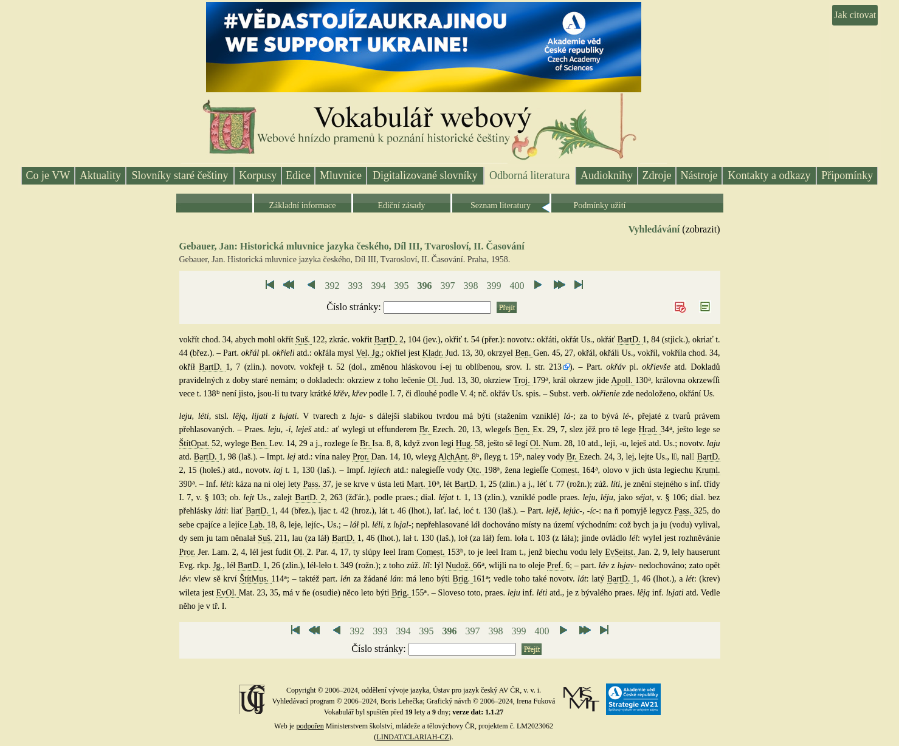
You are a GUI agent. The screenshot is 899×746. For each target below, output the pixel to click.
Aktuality (100, 175)
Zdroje (657, 175)
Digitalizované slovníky (425, 175)
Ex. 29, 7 (548, 429)
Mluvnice (341, 175)
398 (470, 285)
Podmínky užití (600, 205)
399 (493, 285)
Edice (298, 175)
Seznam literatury (500, 205)
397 (447, 285)
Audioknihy (606, 175)
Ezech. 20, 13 (456, 429)
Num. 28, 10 (565, 443)
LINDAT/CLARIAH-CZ (412, 737)
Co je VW (48, 175)
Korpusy (258, 175)
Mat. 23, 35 (258, 592)
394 (378, 285)
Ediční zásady (401, 205)
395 (401, 285)
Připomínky (847, 175)
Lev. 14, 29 (289, 443)
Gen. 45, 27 (553, 353)
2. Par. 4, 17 (328, 552)
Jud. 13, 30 (464, 353)
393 (355, 285)
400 (516, 285)
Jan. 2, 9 (652, 552)
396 (424, 285)
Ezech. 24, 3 (600, 456)
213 (555, 366)
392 (332, 285)
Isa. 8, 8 (385, 443)
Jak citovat (855, 15)
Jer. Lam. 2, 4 (221, 552)
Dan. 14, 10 (391, 456)
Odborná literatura (529, 175)
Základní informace (302, 205)
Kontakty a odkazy (769, 175)
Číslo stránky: (354, 307)
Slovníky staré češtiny (180, 175)
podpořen (309, 726)
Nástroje (699, 175)
